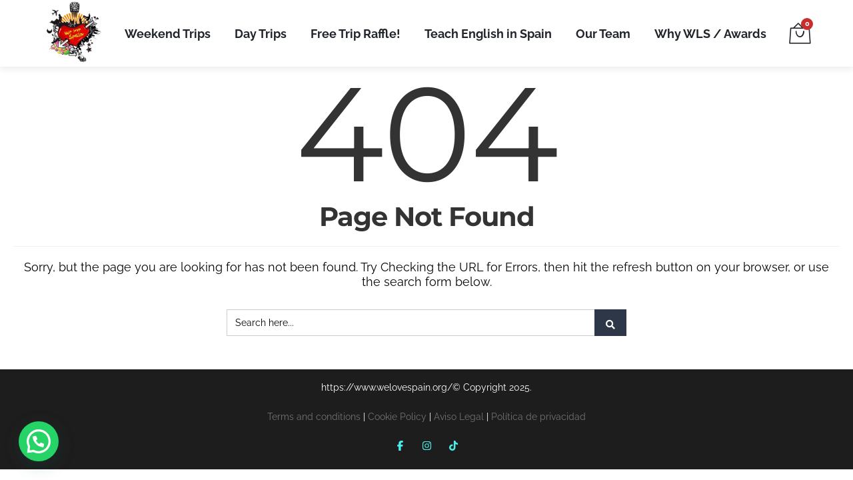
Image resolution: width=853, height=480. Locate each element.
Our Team (603, 34)
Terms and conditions (314, 416)
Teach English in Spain (488, 34)
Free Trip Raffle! (356, 34)
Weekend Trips (168, 34)
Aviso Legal (459, 416)
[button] (39, 441)
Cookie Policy (397, 416)
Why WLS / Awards (710, 34)
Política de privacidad (538, 416)
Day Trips (261, 34)
